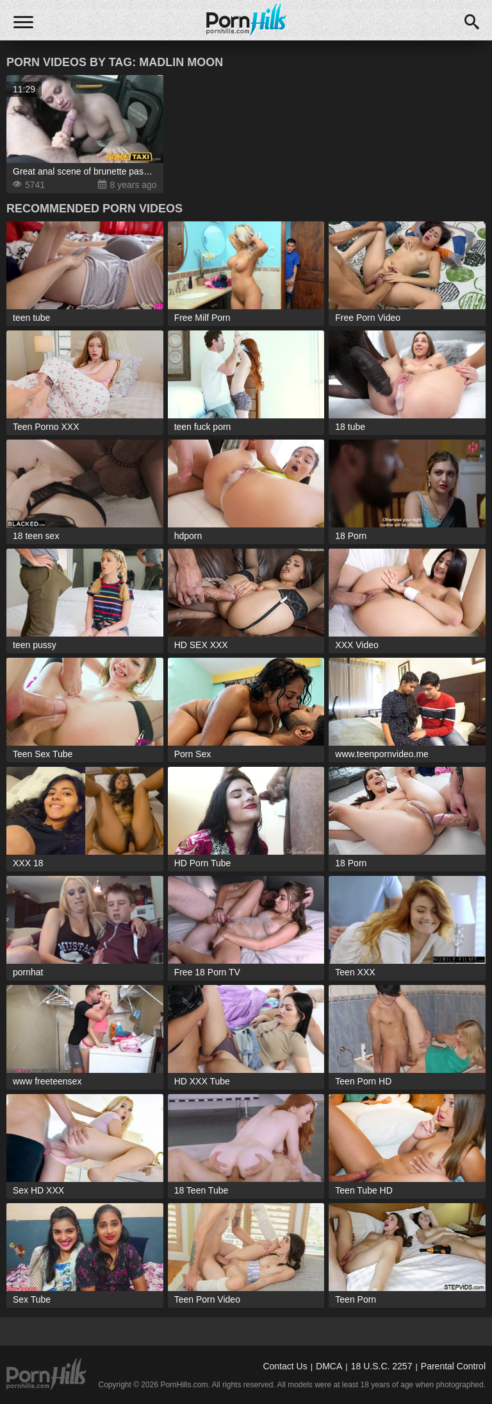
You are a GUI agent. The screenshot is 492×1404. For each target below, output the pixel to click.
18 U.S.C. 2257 (382, 1366)
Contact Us (285, 1366)
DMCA (329, 1366)
